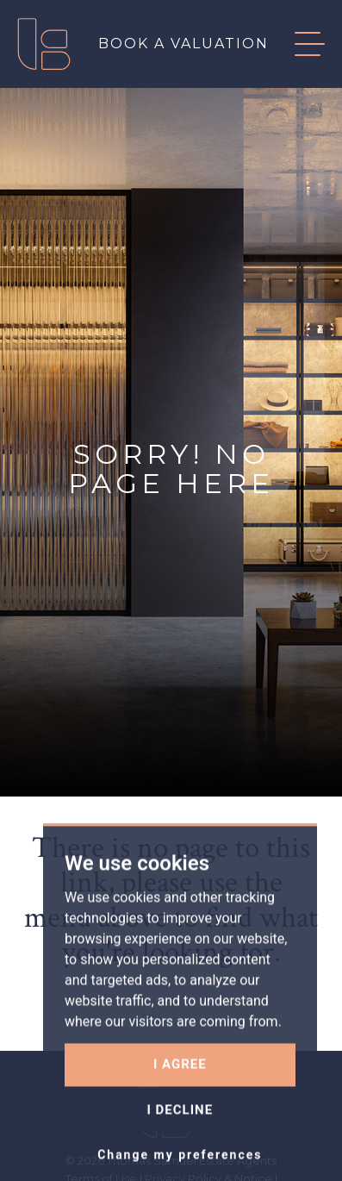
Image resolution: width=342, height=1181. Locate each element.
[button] (297, 44)
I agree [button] (180, 1122)
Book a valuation (183, 43)
